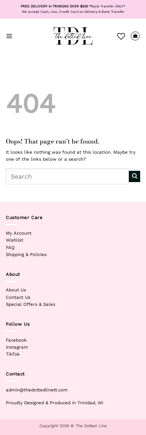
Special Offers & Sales (30, 304)
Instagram (17, 347)
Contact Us (18, 297)
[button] (9, 36)
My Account (19, 233)
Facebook (16, 340)
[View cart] (135, 36)
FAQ (10, 247)
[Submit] (134, 176)
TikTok (13, 354)
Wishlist (14, 240)
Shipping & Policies (26, 254)
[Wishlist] (121, 36)
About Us (16, 290)
